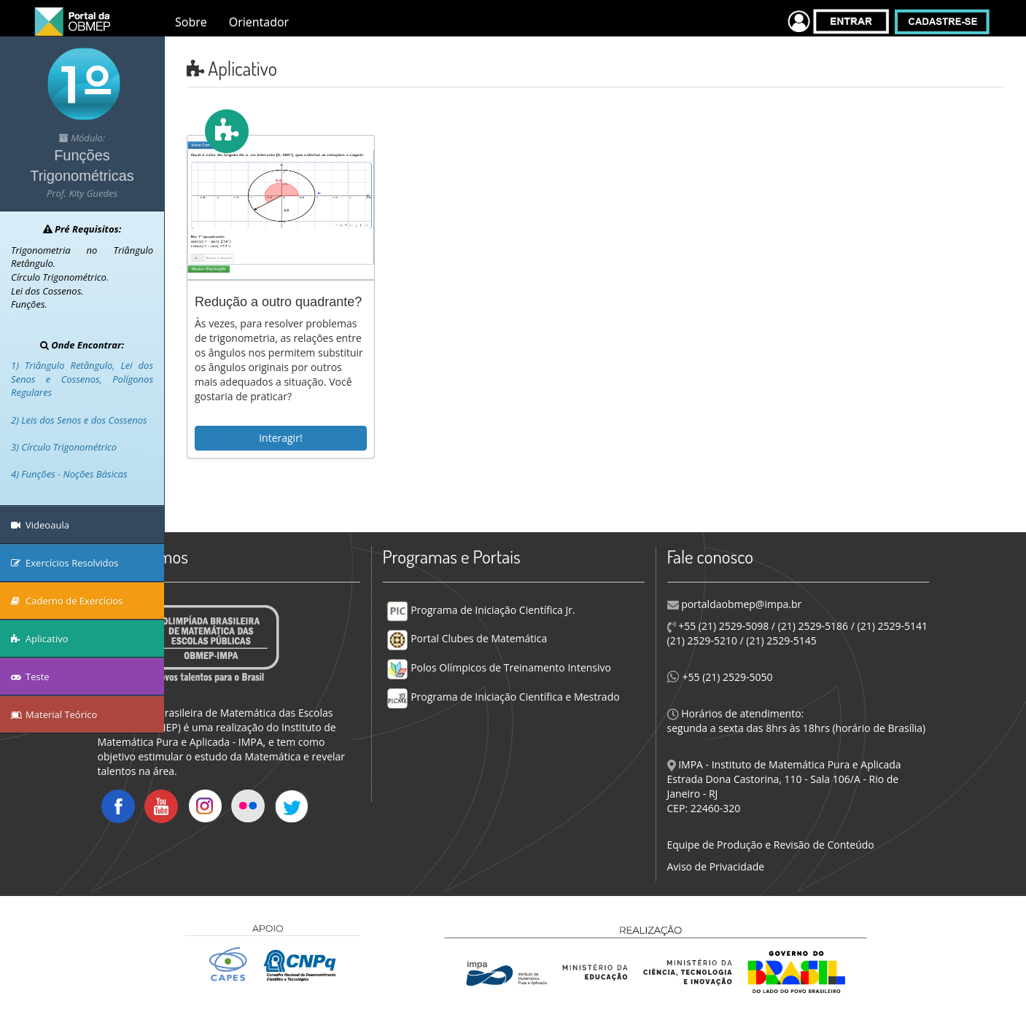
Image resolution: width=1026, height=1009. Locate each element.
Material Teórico (54, 714)
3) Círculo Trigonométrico (64, 446)
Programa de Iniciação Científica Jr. (480, 610)
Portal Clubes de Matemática (467, 638)
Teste (30, 676)
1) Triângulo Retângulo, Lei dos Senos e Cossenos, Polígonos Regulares (82, 379)
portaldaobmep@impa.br (740, 604)
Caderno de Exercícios (67, 600)
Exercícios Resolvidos (65, 562)
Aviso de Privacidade (716, 866)
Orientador (259, 22)
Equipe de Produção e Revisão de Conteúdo (770, 845)
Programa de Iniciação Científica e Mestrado (503, 697)
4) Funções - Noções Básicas (69, 473)
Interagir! (280, 438)
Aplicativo (40, 638)
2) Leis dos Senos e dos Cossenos (79, 419)
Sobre (191, 22)
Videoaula (40, 524)
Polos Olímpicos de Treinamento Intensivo (498, 667)
